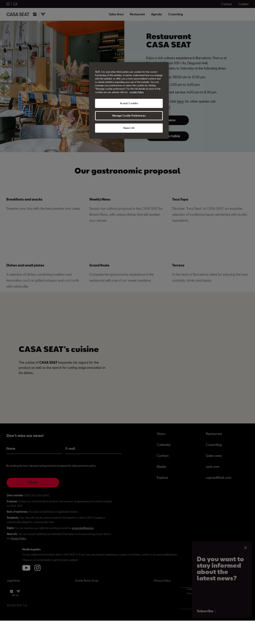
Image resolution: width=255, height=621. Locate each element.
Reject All (128, 128)
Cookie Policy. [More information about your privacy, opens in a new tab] (136, 92)
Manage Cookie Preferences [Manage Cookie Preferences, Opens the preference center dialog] (128, 115)
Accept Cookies (129, 103)
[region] (129, 100)
